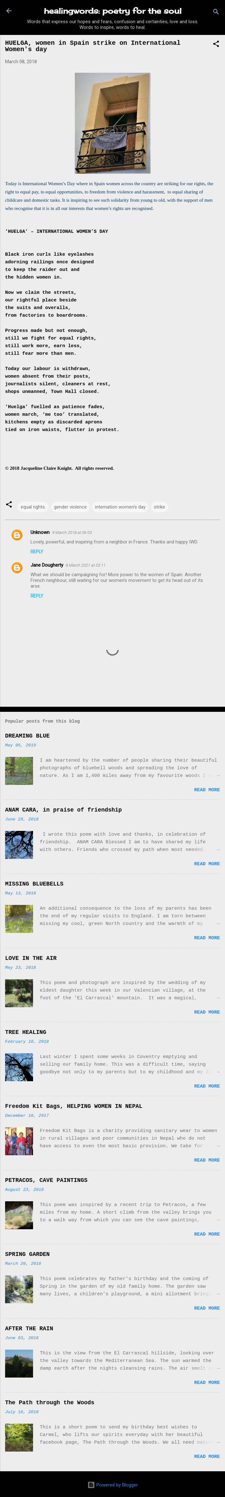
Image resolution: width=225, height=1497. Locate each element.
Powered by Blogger (112, 1485)
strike (159, 507)
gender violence (70, 507)
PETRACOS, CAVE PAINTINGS (46, 1180)
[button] (216, 45)
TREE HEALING (25, 1032)
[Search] (216, 13)
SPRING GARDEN (27, 1254)
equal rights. (33, 507)
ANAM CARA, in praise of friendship (63, 810)
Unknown (40, 532)
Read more (207, 790)
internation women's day (120, 507)
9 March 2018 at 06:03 (72, 532)
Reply (37, 551)
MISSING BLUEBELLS (34, 884)
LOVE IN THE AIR (31, 958)
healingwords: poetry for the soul (112, 11)
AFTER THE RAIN (29, 1328)
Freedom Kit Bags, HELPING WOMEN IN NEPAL (73, 1106)
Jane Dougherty (47, 565)
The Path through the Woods (49, 1402)
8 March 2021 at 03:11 (86, 565)
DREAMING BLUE (27, 736)
